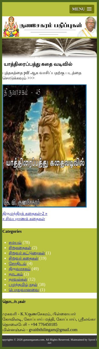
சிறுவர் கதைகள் (23, 258)
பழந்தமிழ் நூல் (23, 284)
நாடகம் (16, 274)
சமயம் (15, 242)
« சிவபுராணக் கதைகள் (23, 218)
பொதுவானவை (24, 289)
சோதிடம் (17, 263)
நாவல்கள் (18, 279)
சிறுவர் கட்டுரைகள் (27, 253)
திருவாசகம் (20, 268)
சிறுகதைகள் (20, 247)
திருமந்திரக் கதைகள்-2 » (24, 213)
